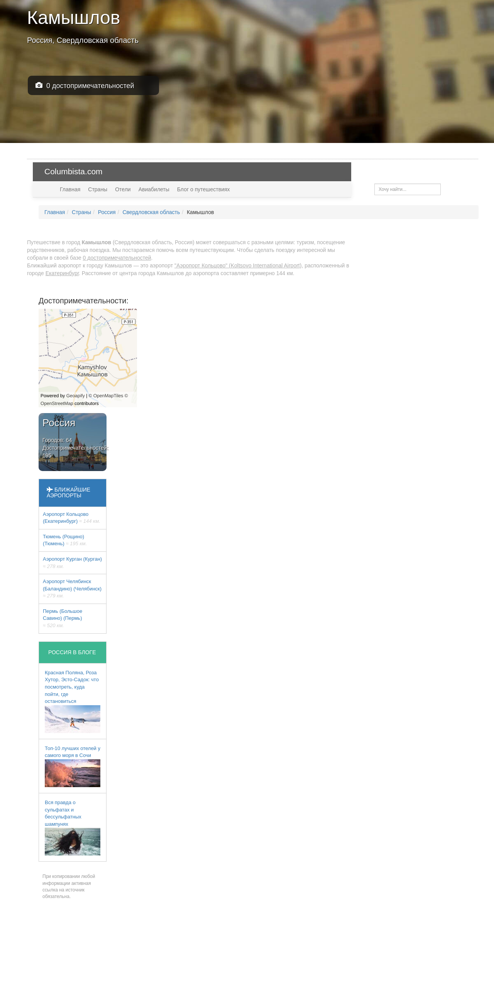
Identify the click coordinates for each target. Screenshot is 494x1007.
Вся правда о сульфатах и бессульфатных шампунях (72, 827)
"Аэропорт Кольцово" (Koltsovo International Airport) (237, 265)
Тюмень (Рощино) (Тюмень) (65, 540)
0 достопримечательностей (85, 86)
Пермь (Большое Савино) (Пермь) (62, 618)
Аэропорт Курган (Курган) (72, 562)
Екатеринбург (62, 273)
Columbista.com (73, 171)
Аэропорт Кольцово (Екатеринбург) (71, 517)
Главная (70, 189)
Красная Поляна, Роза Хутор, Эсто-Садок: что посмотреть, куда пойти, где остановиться (72, 701)
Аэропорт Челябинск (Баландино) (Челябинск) (72, 588)
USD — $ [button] (458, 171)
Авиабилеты (154, 189)
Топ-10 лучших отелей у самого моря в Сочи (72, 766)
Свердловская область (151, 212)
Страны (97, 189)
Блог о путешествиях (203, 189)
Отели (122, 189)
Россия (107, 212)
